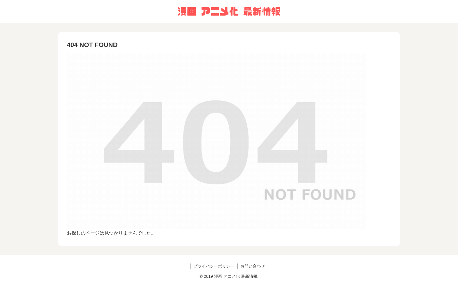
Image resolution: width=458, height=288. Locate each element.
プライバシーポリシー (213, 266)
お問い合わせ (252, 266)
